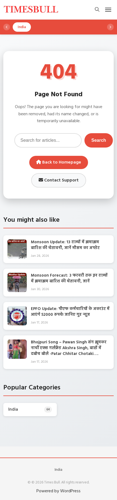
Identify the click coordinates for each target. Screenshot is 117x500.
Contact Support (59, 180)
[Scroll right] (110, 27)
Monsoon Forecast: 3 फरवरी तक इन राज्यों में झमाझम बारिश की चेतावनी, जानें (69, 278)
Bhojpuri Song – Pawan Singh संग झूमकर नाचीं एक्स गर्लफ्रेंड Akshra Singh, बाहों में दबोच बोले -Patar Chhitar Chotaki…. (69, 348)
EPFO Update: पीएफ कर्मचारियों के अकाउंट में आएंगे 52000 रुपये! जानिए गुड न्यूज (70, 312)
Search (98, 140)
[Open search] (97, 9)
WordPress (70, 491)
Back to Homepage (58, 162)
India (58, 470)
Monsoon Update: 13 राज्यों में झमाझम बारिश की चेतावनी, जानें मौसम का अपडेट (65, 245)
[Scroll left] (6, 27)
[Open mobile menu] (108, 9)
